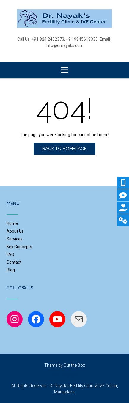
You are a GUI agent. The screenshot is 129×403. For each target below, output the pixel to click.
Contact (14, 262)
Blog (11, 269)
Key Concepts (19, 246)
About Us (15, 231)
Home (12, 223)
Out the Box (74, 365)
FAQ (10, 254)
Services (15, 239)
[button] (64, 70)
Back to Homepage (64, 148)
